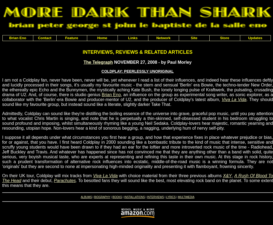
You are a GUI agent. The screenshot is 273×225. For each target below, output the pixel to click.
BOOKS (117, 197)
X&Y (227, 175)
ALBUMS (86, 197)
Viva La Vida (234, 99)
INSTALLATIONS (134, 197)
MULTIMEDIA (186, 197)
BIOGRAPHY (102, 197)
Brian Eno (111, 94)
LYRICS (171, 197)
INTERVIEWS (155, 197)
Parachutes (65, 180)
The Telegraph (98, 62)
